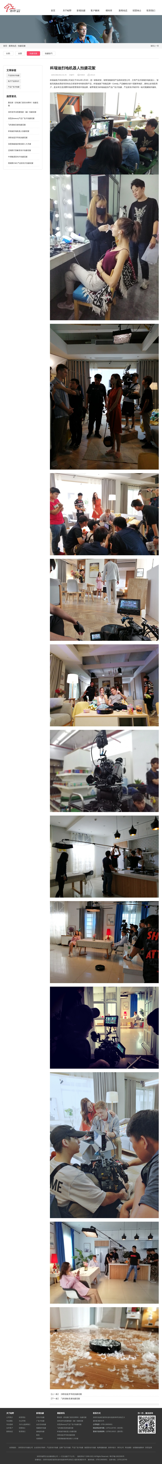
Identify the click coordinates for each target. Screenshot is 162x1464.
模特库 (109, 10)
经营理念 (22, 1417)
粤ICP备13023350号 (116, 1456)
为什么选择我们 (24, 1424)
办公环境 (22, 1421)
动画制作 (39, 1438)
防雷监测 (148, 1447)
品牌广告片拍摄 (65, 1447)
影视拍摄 (81, 10)
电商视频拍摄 (102, 1447)
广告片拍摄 (40, 1421)
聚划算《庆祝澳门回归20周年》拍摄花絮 (71, 1417)
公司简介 (9, 1417)
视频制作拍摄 (41, 1428)
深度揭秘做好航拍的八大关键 (19, 144)
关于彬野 (67, 10)
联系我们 (151, 10)
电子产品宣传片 (13, 81)
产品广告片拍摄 (115, 87)
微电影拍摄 (40, 1431)
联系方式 (97, 1413)
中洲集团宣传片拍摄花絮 (17, 156)
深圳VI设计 (112, 1447)
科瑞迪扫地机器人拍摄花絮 (18, 131)
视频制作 (148, 87)
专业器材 (9, 1424)
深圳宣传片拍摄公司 (25, 1447)
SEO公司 (120, 1447)
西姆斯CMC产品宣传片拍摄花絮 (20, 163)
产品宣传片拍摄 (13, 75)
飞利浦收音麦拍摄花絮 (70, 1398)
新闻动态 (123, 10)
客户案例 (95, 10)
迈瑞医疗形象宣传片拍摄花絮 (19, 150)
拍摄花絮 (22, 45)
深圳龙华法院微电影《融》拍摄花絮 (22, 112)
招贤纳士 (137, 10)
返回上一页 (155, 46)
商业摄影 (128, 1447)
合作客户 (9, 1428)
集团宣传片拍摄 (90, 1447)
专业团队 (9, 1421)
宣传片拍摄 (40, 1417)
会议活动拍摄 (41, 1424)
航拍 (38, 1435)
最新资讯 (61, 1413)
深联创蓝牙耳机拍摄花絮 (71, 1394)
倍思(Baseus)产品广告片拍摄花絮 (21, 118)
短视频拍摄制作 (138, 1447)
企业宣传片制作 (39, 1447)
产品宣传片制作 (130, 87)
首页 (53, 10)
